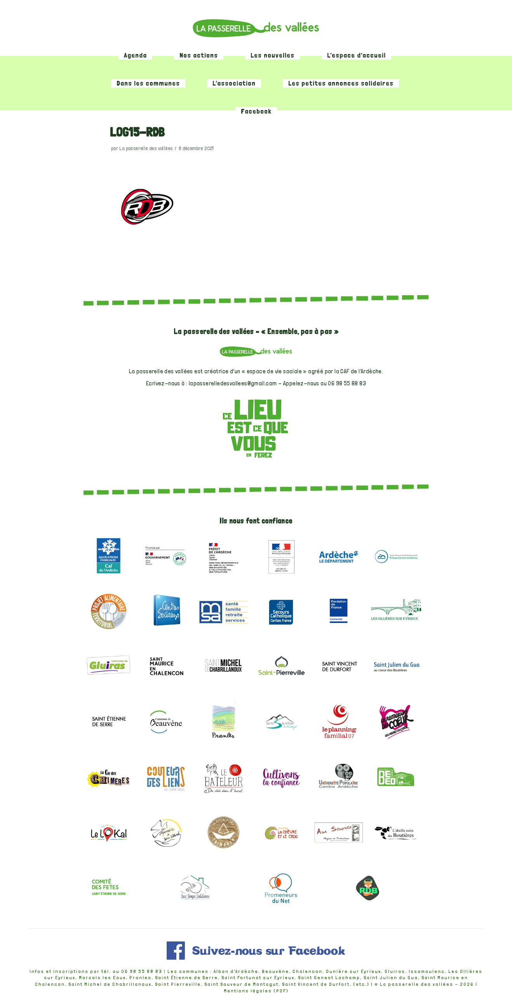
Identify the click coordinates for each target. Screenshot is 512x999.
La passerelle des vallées (145, 149)
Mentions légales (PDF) (256, 991)
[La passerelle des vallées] (256, 28)
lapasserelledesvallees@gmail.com (233, 383)
